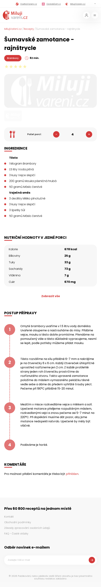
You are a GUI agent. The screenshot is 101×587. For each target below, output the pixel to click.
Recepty (29, 29)
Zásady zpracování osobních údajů (27, 528)
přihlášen (72, 474)
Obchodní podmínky (17, 522)
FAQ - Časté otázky (16, 533)
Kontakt (9, 516)
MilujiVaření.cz (13, 29)
